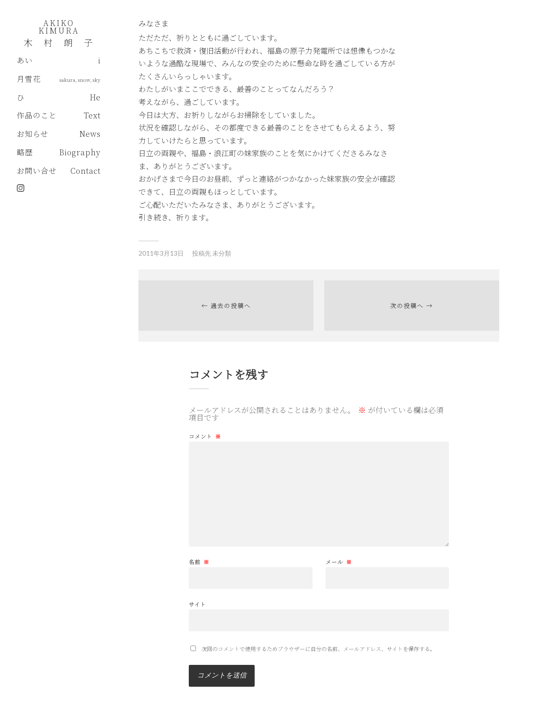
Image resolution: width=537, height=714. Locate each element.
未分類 (221, 253)
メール (339, 562)
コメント (205, 436)
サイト (197, 603)
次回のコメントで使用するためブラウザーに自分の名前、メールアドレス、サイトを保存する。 (318, 649)
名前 (199, 562)
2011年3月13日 (161, 253)
